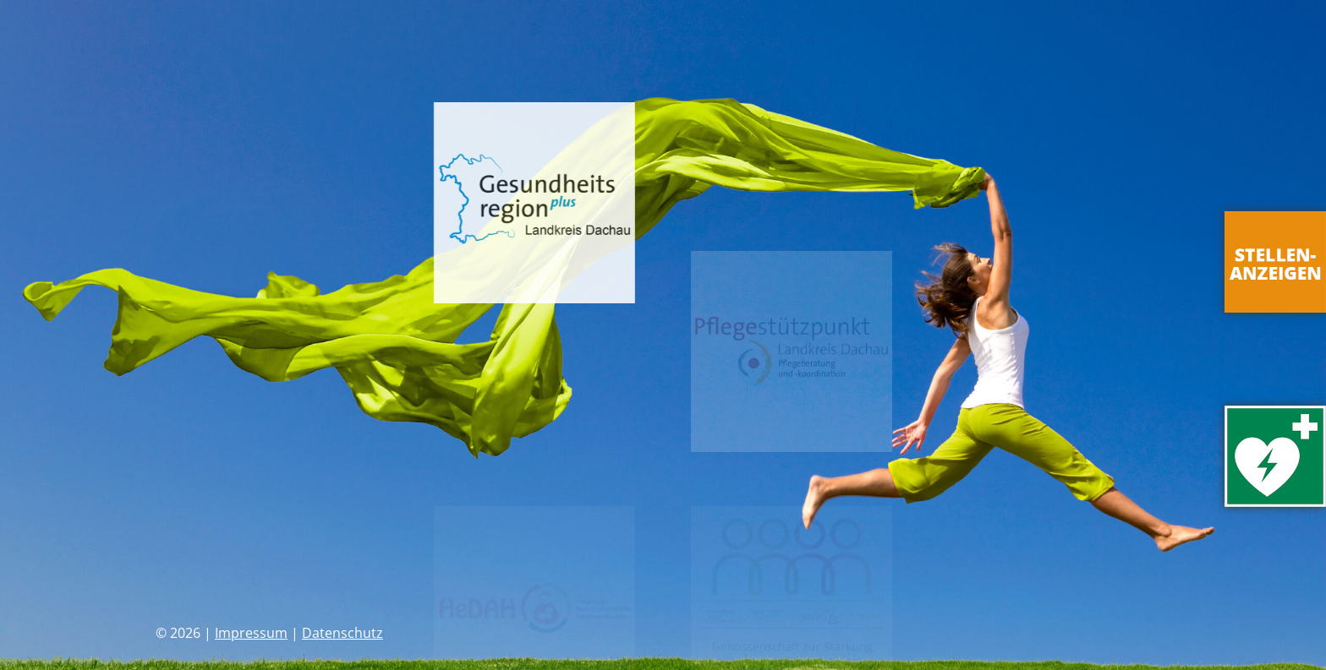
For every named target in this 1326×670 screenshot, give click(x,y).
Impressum (251, 633)
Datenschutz (342, 633)
